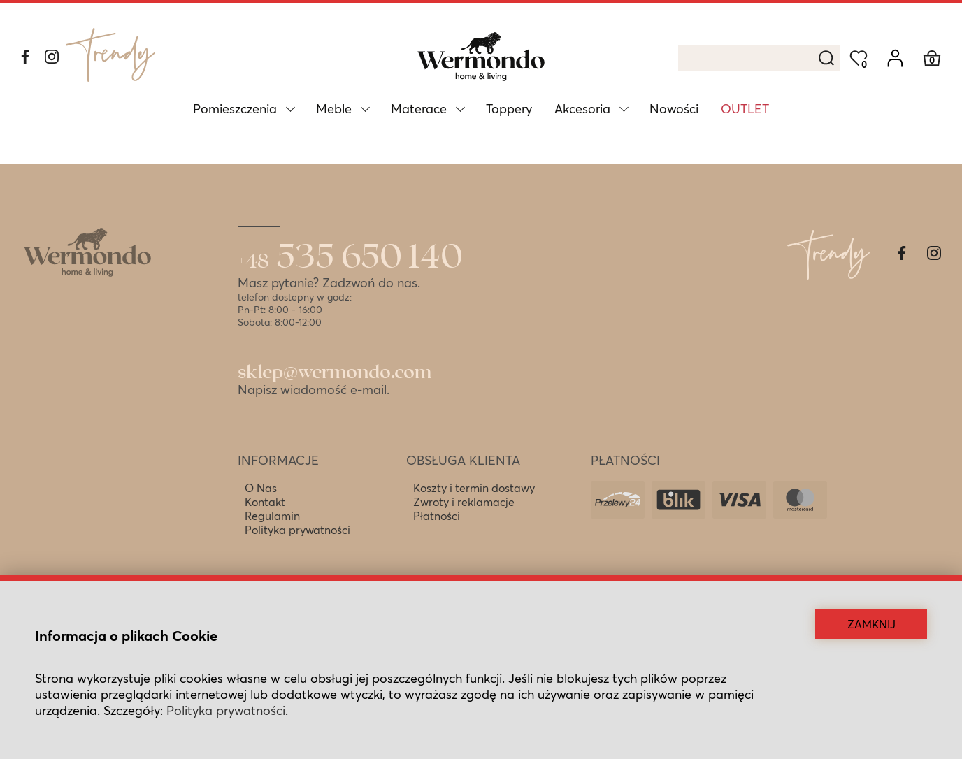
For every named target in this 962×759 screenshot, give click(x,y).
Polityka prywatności (297, 530)
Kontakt (265, 502)
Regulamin (272, 516)
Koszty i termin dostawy (474, 488)
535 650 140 (350, 258)
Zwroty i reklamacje (464, 502)
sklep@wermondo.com (334, 372)
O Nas (261, 488)
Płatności (436, 516)
